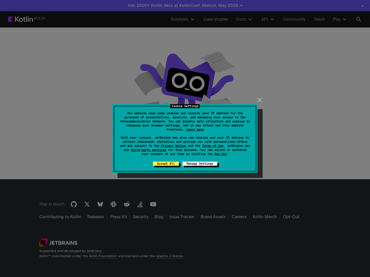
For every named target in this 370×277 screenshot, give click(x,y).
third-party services (148, 150)
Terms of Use (212, 146)
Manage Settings (200, 164)
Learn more (195, 130)
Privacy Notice (173, 146)
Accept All (166, 164)
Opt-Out (221, 154)
